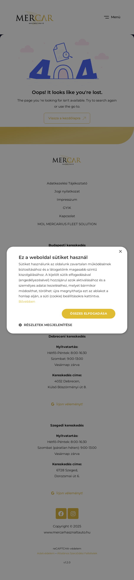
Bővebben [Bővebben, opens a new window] (27, 302)
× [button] (120, 251)
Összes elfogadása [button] (88, 313)
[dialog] (67, 290)
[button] (45, 325)
